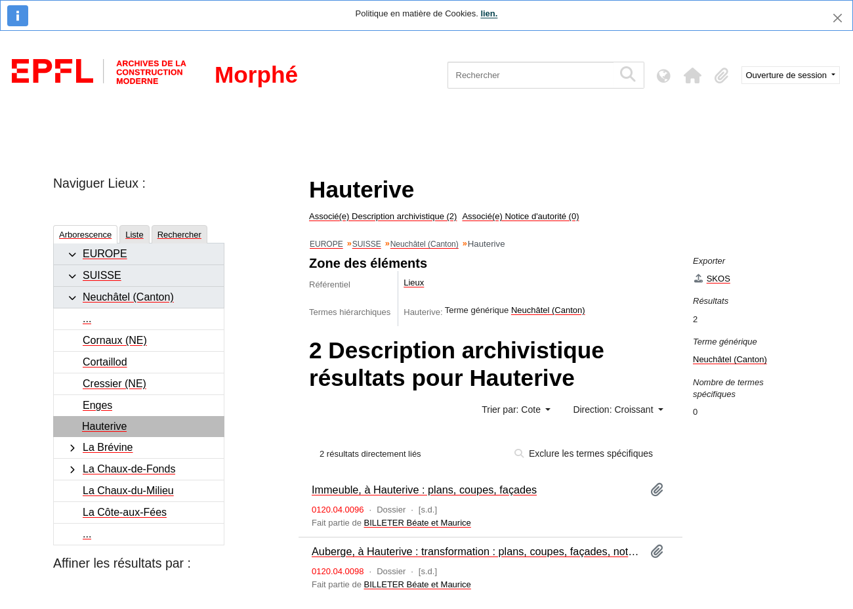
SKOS (711, 279)
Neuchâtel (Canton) (128, 297)
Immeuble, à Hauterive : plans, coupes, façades (424, 489)
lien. (488, 13)
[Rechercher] (530, 75)
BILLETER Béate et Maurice (417, 523)
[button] (692, 75)
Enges (97, 405)
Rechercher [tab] (179, 235)
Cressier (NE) (114, 383)
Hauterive (104, 426)
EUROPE (105, 253)
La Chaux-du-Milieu (128, 490)
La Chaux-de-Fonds (129, 468)
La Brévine (108, 447)
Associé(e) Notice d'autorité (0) (520, 216)
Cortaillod (105, 362)
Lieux (414, 282)
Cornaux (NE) (115, 340)
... (87, 318)
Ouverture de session (787, 75)
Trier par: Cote (512, 409)
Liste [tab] (134, 235)
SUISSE (102, 275)
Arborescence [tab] (85, 235)
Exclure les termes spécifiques (583, 453)
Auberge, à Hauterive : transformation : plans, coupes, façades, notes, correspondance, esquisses (476, 551)
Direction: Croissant (614, 409)
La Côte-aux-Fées (125, 512)
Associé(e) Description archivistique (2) (383, 216)
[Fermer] (837, 18)
